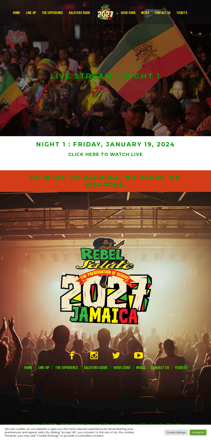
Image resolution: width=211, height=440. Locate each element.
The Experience (66, 367)
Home (93, 82)
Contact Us (160, 367)
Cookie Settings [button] (176, 432)
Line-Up (43, 367)
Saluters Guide (96, 367)
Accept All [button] (198, 432)
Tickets (181, 367)
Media (140, 367)
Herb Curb (122, 367)
